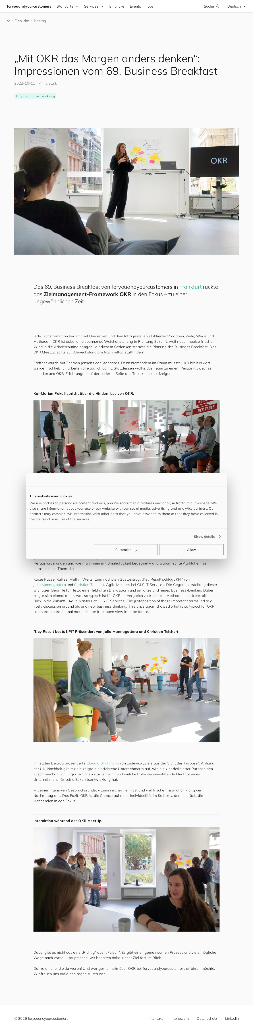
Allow (191, 550)
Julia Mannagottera (49, 584)
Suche (211, 6)
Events (135, 6)
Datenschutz (207, 1018)
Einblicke (117, 6)
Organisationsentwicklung (35, 96)
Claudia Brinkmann (103, 763)
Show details (204, 536)
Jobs (150, 6)
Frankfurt (190, 286)
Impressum (180, 1018)
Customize (126, 550)
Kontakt (156, 1018)
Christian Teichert (89, 584)
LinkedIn (232, 1018)
